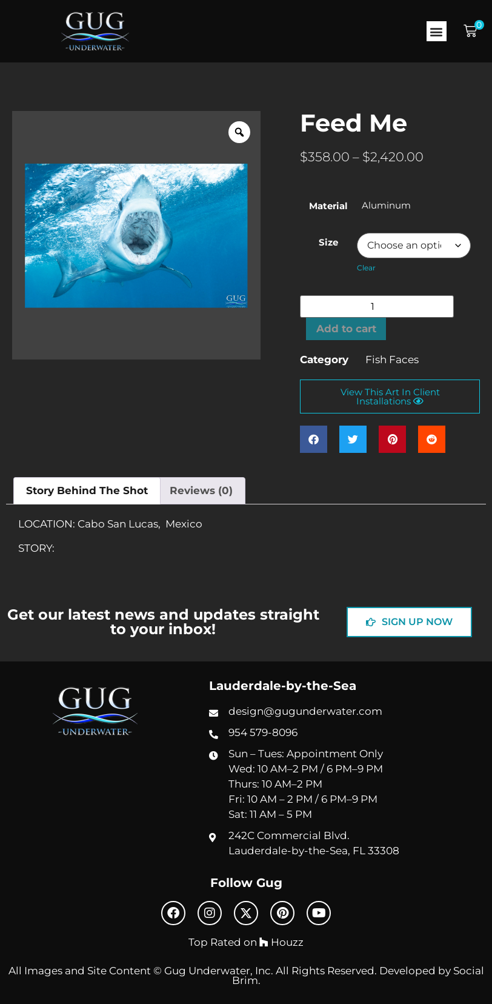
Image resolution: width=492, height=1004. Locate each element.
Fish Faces (392, 359)
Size (328, 242)
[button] (437, 31)
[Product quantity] (377, 306)
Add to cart (346, 329)
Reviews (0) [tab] (201, 490)
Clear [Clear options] (366, 267)
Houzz (281, 942)
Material (328, 205)
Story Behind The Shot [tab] (87, 490)
